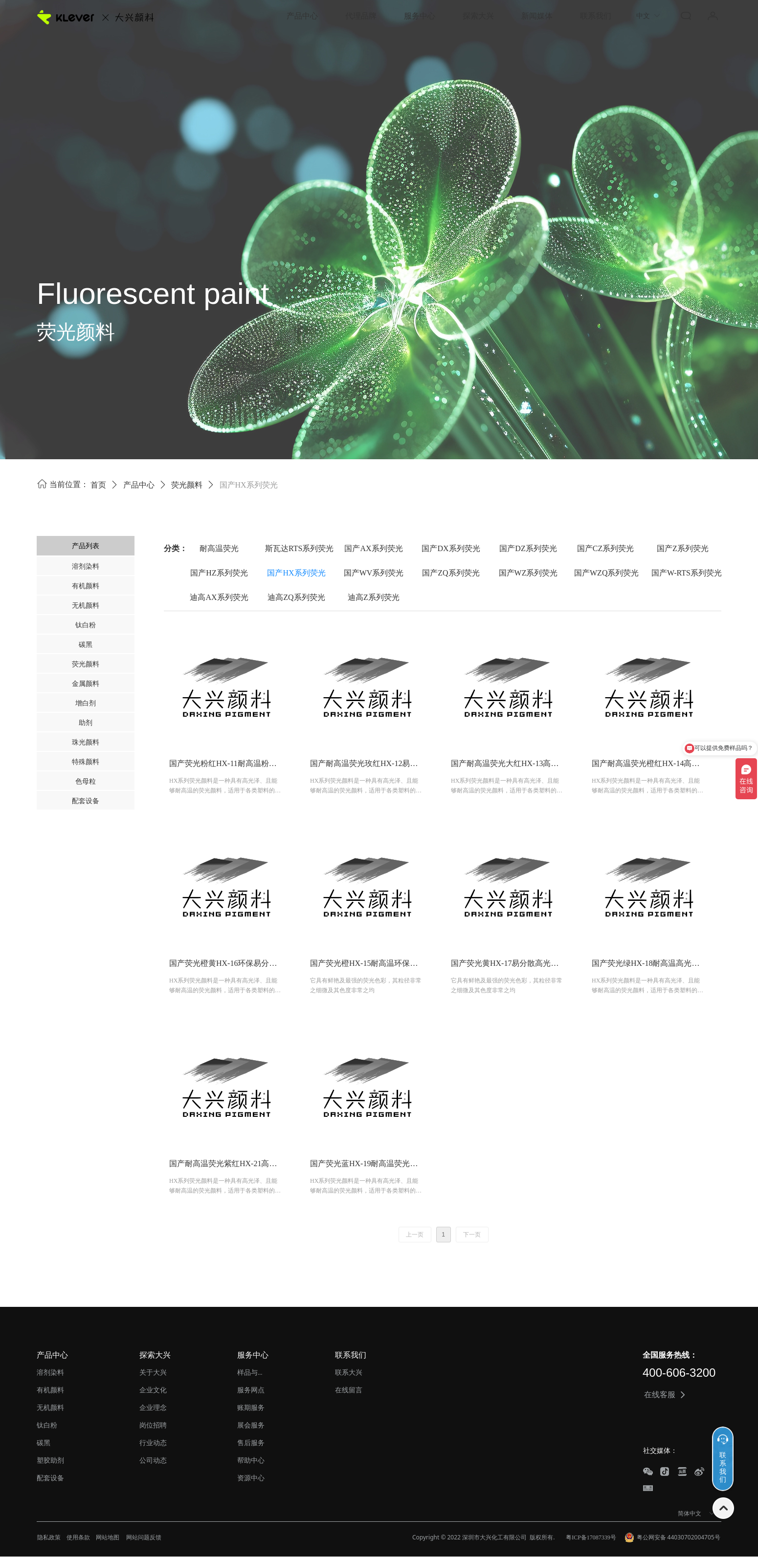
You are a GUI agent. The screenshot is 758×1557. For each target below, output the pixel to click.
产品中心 (139, 485)
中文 (643, 16)
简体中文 (689, 1513)
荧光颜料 (186, 485)
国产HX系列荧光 (249, 485)
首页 (98, 485)
